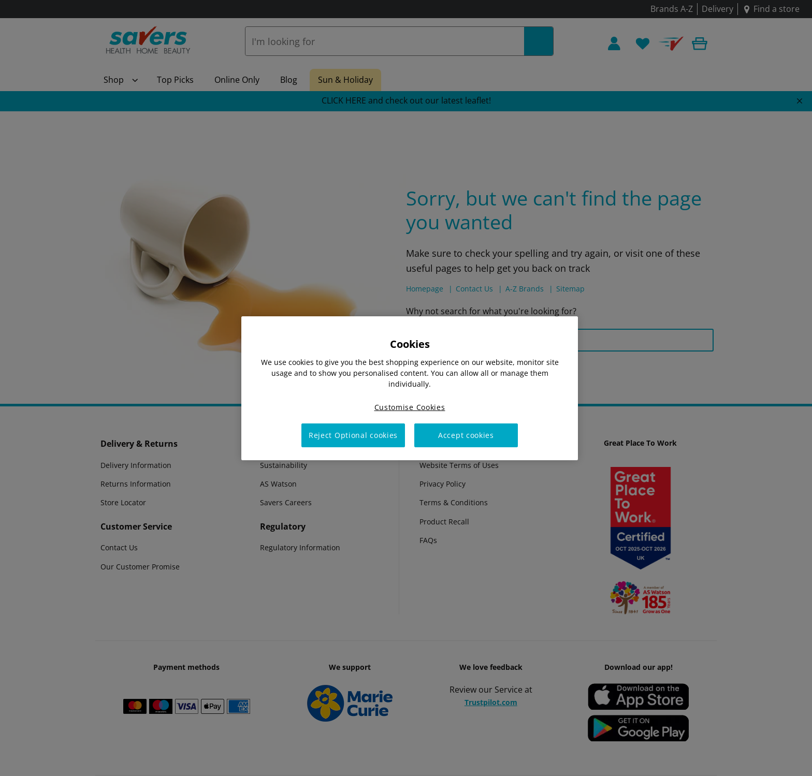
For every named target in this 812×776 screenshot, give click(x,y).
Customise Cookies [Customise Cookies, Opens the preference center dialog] (409, 407)
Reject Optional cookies (353, 435)
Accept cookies (466, 435)
